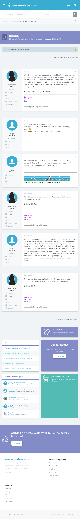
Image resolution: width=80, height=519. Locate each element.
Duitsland (10, 104)
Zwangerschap (54, 466)
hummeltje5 (11, 399)
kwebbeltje (47, 39)
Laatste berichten (22, 14)
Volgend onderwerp (72, 57)
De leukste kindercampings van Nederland (16, 348)
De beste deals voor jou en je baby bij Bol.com (17, 358)
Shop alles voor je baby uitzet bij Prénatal (16, 353)
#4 (76, 193)
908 (9, 178)
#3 (76, 157)
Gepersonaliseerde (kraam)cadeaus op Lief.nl (17, 369)
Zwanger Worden (55, 463)
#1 (76, 71)
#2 (76, 120)
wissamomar (11, 391)
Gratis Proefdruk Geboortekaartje (13, 363)
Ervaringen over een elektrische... (18, 405)
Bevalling (52, 469)
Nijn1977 (10, 407)
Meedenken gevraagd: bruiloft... (17, 382)
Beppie (12, 134)
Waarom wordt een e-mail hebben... (19, 390)
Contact (8, 489)
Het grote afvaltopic (14, 413)
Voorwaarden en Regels (56, 514)
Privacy (7, 492)
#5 (76, 235)
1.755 (9, 256)
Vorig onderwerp (59, 57)
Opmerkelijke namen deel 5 (16, 397)
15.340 (10, 92)
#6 (76, 275)
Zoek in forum (8, 14)
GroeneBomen (12, 384)
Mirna (12, 170)
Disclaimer (8, 495)
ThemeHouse (19, 514)
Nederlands (69, 514)
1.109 (9, 141)
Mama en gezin (54, 475)
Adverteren (9, 501)
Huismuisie (11, 414)
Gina (12, 249)
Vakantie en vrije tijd (25, 39)
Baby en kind (53, 472)
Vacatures (8, 498)
